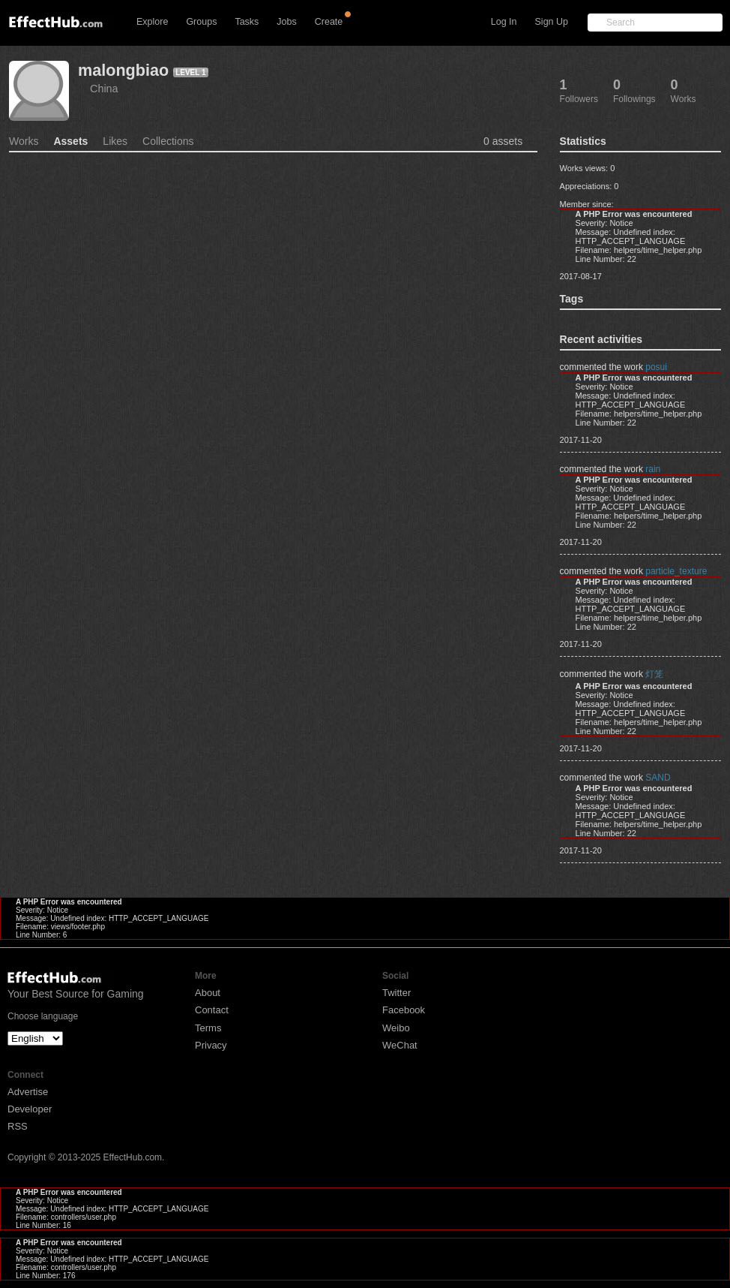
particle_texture (676, 571)
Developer (29, 1109)
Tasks (247, 22)
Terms (208, 1028)
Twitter (396, 992)
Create (329, 22)
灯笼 (654, 674)
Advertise (27, 1091)
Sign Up (551, 22)
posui (656, 367)
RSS (17, 1126)
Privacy (211, 1045)
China (104, 89)
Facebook (403, 1010)
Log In (504, 22)
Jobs (286, 22)
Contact (212, 1010)
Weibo (396, 1028)
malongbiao (123, 70)
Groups (201, 22)
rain (652, 469)
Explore (152, 22)
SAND (657, 777)
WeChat (399, 1045)
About (207, 992)
